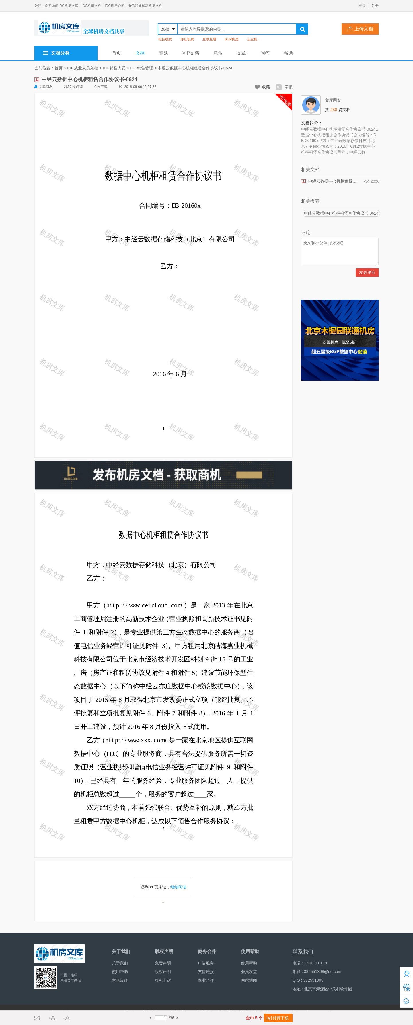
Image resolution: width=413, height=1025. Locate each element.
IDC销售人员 (114, 68)
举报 (284, 87)
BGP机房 (232, 39)
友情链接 (206, 971)
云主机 (252, 39)
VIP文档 (190, 53)
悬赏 (218, 53)
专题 (163, 53)
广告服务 (206, 963)
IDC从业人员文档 (82, 68)
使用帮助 (120, 971)
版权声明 (163, 971)
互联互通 (209, 39)
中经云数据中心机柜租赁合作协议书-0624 (195, 68)
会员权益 (249, 971)
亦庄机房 (187, 39)
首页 (116, 53)
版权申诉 (163, 980)
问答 (265, 53)
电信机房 (165, 39)
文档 (140, 53)
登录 (362, 6)
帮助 (288, 53)
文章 (241, 53)
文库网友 (43, 86)
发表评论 (367, 272)
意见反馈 (120, 980)
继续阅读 (178, 887)
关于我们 (120, 963)
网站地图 (249, 980)
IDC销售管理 (141, 68)
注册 (375, 6)
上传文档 (360, 28)
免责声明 (163, 963)
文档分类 (56, 53)
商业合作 (206, 980)
